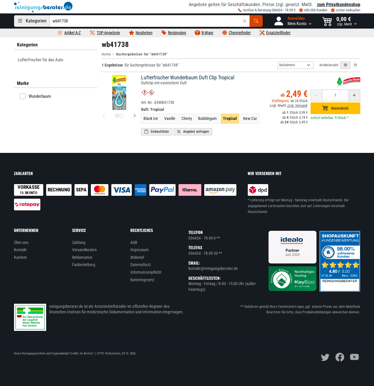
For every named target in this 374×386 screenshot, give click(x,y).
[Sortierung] (296, 65)
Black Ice (150, 118)
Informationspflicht (145, 272)
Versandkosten (84, 249)
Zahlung (79, 242)
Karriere (20, 257)
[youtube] (354, 357)
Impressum (139, 249)
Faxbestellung (83, 264)
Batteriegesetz (142, 279)
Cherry (186, 118)
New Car (250, 118)
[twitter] (325, 357)
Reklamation (82, 257)
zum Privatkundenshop (338, 4)
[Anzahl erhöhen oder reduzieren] (335, 95)
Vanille (169, 118)
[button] (292, 21)
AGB (133, 242)
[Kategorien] (32, 21)
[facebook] (340, 357)
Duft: (152, 109)
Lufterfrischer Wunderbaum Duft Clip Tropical (187, 77)
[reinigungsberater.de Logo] (43, 7)
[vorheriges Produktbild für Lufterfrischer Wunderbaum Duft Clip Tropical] (103, 115)
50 (355, 65)
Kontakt (20, 249)
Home (106, 54)
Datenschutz (140, 264)
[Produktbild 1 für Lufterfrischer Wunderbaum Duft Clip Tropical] (117, 116)
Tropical (230, 118)
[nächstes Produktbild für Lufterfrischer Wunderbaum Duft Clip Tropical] (134, 115)
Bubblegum (207, 118)
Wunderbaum (35, 96)
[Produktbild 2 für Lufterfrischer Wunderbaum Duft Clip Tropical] (121, 116)
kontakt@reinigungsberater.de (213, 268)
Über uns (21, 242)
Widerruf (137, 257)
